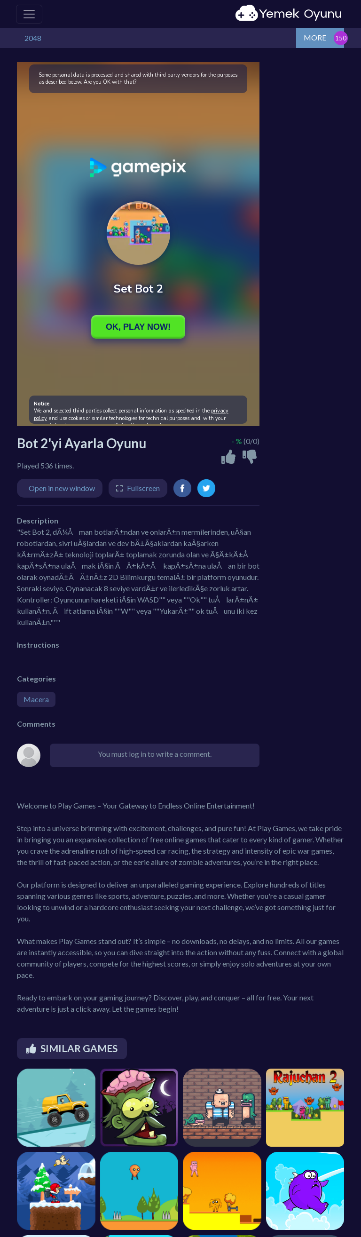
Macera (36, 699)
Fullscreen (143, 488)
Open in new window (62, 488)
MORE (315, 37)
